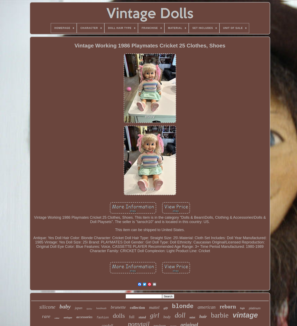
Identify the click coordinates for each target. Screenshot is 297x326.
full (131, 317)
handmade (101, 308)
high (242, 308)
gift (166, 308)
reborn (228, 307)
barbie (220, 315)
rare (46, 316)
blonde (182, 306)
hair (203, 316)
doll (180, 315)
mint (192, 317)
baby (65, 306)
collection (137, 308)
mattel (154, 307)
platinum (255, 308)
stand (142, 317)
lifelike (89, 309)
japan (78, 308)
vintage (245, 315)
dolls (119, 315)
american (207, 307)
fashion (103, 317)
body (167, 317)
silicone (47, 307)
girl (154, 315)
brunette (118, 307)
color (56, 318)
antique (68, 317)
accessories (84, 317)
